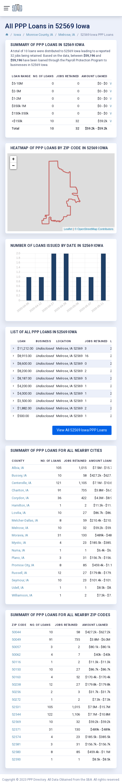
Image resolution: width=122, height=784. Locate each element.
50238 (16, 684)
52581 (16, 744)
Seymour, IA (20, 580)
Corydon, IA (20, 498)
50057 (16, 647)
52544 (16, 714)
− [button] (13, 166)
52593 (16, 759)
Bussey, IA (19, 475)
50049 (16, 639)
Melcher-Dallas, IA (25, 520)
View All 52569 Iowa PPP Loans (82, 430)
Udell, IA (18, 588)
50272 (16, 699)
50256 (16, 692)
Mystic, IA (19, 543)
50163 (16, 677)
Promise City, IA (23, 565)
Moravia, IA (20, 535)
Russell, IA (19, 573)
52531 (16, 707)
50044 (16, 632)
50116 (16, 662)
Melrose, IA (66, 35)
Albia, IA (18, 468)
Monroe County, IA (39, 35)
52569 (16, 722)
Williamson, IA (22, 595)
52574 (16, 737)
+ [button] (13, 159)
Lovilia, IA (19, 513)
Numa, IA (18, 550)
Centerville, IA (21, 483)
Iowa (17, 35)
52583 (16, 752)
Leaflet (68, 228)
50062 (16, 654)
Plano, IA (18, 558)
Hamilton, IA (21, 505)
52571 (16, 729)
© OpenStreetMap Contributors (94, 228)
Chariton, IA (20, 490)
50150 (16, 669)
